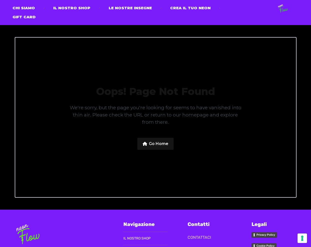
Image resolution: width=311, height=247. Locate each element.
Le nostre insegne (130, 8)
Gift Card (24, 17)
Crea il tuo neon (190, 8)
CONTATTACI (199, 237)
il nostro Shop (71, 8)
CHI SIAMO (23, 8)
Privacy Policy (266, 234)
